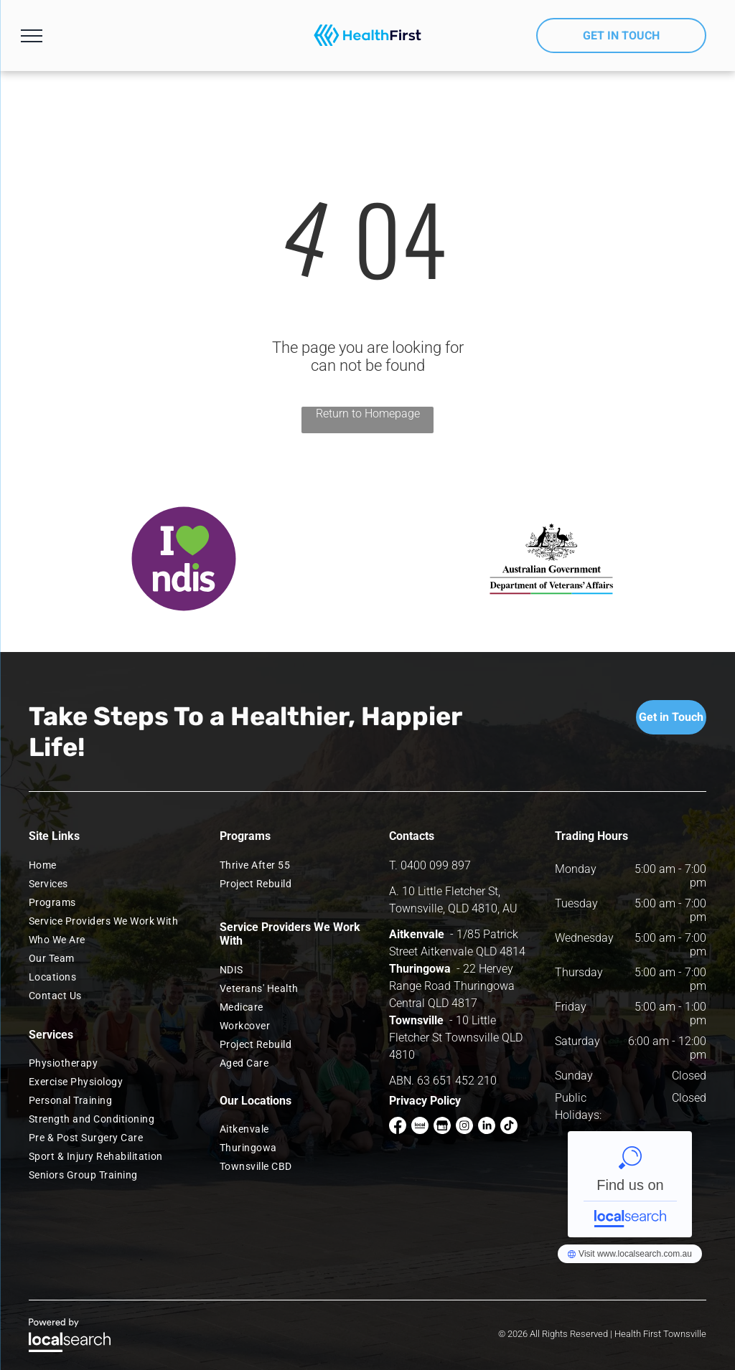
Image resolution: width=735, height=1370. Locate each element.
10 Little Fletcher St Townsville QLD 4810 (456, 1038)
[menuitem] (108, 865)
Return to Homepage (368, 413)
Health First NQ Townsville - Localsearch (630, 1184)
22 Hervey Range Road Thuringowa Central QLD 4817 (452, 986)
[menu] (31, 36)
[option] (183, 558)
